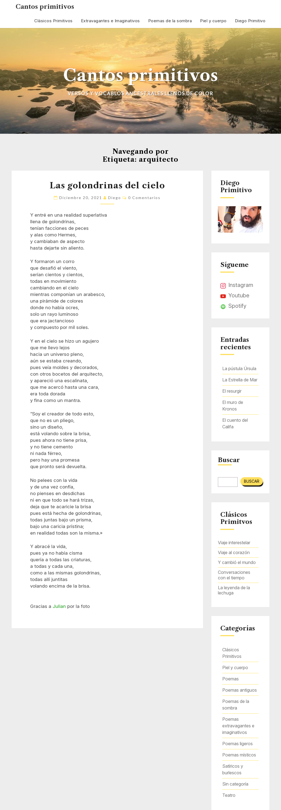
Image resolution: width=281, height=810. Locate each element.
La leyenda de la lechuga (234, 590)
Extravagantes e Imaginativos (110, 20)
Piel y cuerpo (213, 20)
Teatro (228, 795)
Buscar (229, 460)
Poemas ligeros (237, 743)
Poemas (230, 678)
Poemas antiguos (239, 690)
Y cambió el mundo (237, 562)
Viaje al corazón (234, 552)
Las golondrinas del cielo (107, 185)
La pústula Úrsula (239, 368)
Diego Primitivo (250, 20)
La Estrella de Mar (239, 379)
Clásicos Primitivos (53, 20)
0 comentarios (144, 197)
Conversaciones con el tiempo (234, 574)
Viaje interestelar (234, 542)
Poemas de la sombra (170, 20)
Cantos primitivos (45, 6)
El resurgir (231, 391)
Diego (114, 197)
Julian (59, 606)
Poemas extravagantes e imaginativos (238, 725)
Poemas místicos (239, 755)
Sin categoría (235, 784)
